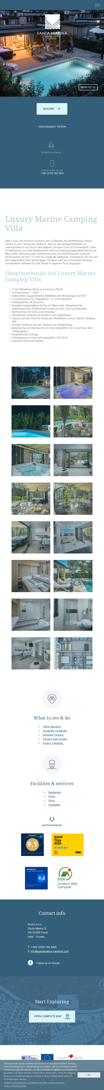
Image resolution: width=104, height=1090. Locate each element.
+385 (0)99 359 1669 (52, 173)
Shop (51, 800)
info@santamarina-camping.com (50, 951)
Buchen (52, 109)
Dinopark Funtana (53, 734)
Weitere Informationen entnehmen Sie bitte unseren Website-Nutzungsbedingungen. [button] (34, 1084)
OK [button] (88, 1075)
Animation (54, 804)
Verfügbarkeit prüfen (52, 126)
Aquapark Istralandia (55, 730)
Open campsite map (52, 1016)
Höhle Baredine (52, 726)
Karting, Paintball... (53, 743)
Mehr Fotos (88, 87)
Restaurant (54, 792)
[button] (96, 5)
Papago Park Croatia (55, 739)
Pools (51, 796)
